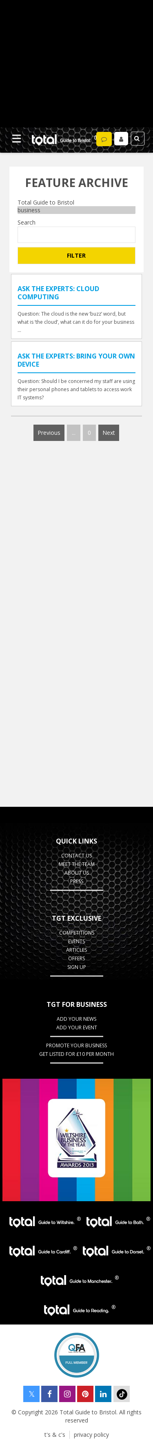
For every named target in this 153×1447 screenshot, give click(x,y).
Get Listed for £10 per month (76, 1054)
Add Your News (76, 1018)
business (76, 210)
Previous (49, 432)
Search (26, 222)
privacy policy (91, 1434)
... (73, 432)
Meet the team (77, 864)
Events (76, 941)
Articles (76, 949)
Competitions (76, 932)
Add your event (76, 1027)
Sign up (76, 967)
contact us (76, 855)
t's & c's (54, 1434)
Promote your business (76, 1045)
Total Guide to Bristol (76, 202)
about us (76, 872)
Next (108, 432)
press (76, 881)
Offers (76, 958)
